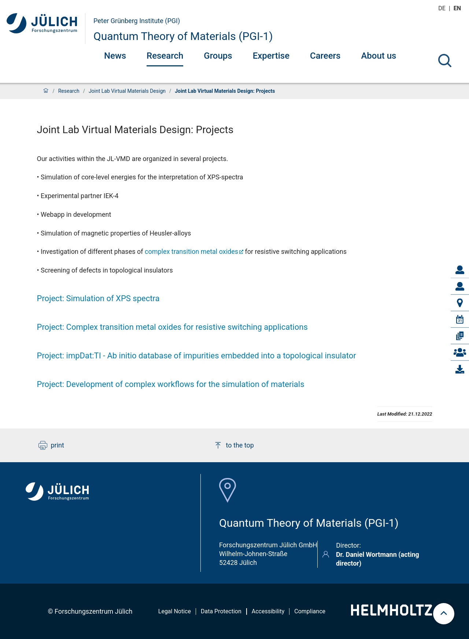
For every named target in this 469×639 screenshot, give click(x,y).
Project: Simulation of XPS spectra (98, 298)
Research (165, 56)
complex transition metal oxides (191, 251)
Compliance (309, 611)
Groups (218, 56)
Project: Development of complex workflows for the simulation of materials (170, 384)
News (115, 56)
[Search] (444, 60)
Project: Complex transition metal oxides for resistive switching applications (172, 327)
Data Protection (221, 611)
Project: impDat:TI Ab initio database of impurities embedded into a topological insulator (196, 355)
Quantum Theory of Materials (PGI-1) (183, 36)
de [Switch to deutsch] (442, 8)
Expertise (271, 56)
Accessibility (268, 611)
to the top (234, 445)
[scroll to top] (443, 613)
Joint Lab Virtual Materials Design (127, 91)
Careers (325, 56)
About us (378, 56)
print (51, 445)
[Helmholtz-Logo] (391, 613)
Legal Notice (174, 611)
